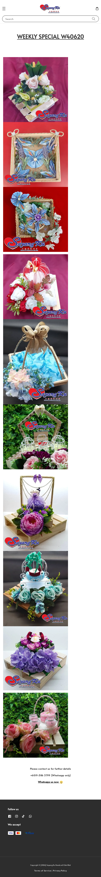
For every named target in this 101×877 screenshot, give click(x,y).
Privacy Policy (60, 870)
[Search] (94, 19)
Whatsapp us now (50, 781)
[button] (3, 8)
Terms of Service (42, 870)
